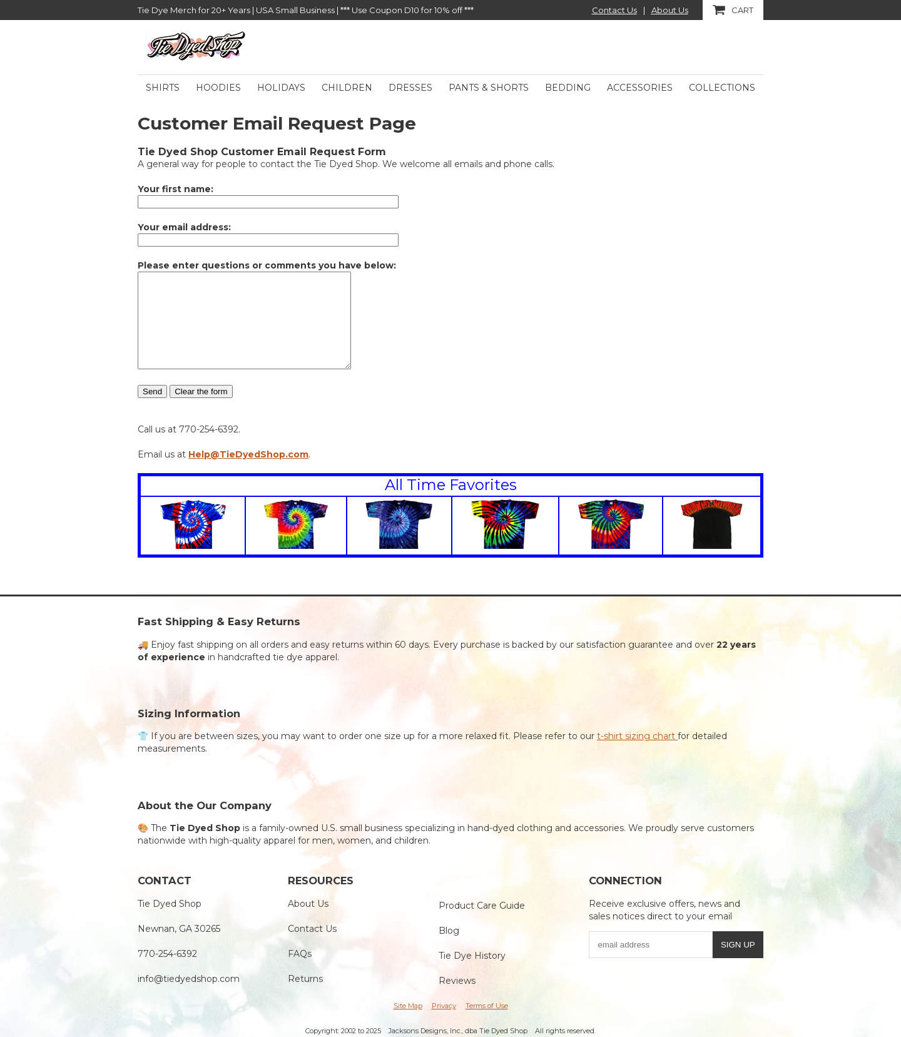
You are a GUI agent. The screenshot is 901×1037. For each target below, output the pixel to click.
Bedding (568, 87)
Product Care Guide (482, 905)
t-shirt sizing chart (637, 736)
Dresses (410, 87)
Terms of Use (487, 1005)
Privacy (444, 1005)
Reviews (457, 980)
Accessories (640, 87)
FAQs (300, 953)
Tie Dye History (472, 955)
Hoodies (218, 87)
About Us (669, 10)
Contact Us (614, 10)
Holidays (281, 87)
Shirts (163, 87)
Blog (449, 930)
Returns (305, 978)
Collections (722, 87)
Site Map (408, 1005)
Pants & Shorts (489, 87)
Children (347, 87)
